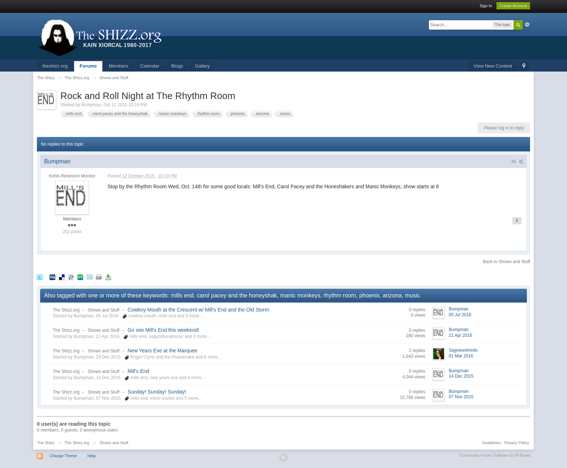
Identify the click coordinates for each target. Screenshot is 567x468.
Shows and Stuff (103, 310)
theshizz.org (55, 66)
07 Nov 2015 (461, 396)
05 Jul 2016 (460, 314)
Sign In (485, 6)
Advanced (527, 24)
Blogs (177, 66)
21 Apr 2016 (460, 335)
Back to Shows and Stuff (506, 261)
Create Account (513, 6)
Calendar (149, 66)
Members (118, 66)
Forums (88, 66)
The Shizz (46, 443)
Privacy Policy (516, 443)
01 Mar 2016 (461, 355)
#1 (517, 161)
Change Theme (63, 456)
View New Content (492, 66)
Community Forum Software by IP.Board (494, 455)
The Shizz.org (66, 310)
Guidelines (491, 443)
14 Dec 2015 (461, 376)
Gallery (202, 66)
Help (92, 456)
